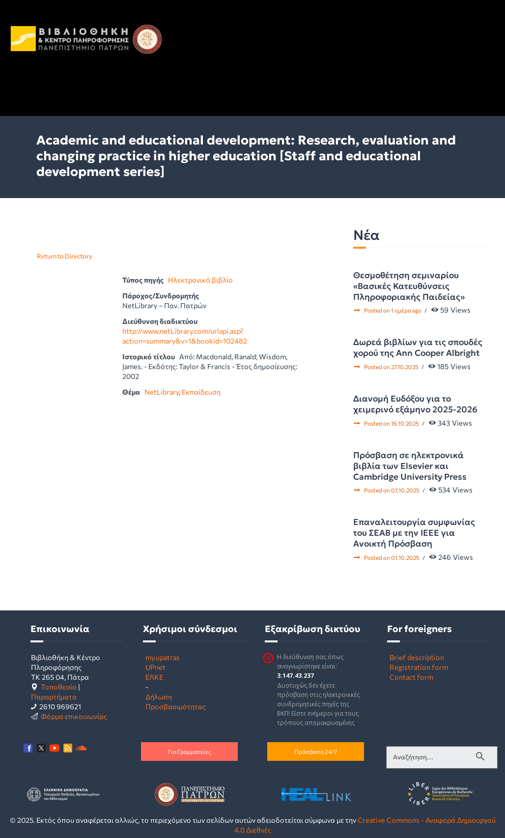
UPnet (155, 667)
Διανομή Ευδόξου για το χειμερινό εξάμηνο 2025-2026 (415, 404)
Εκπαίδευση (201, 391)
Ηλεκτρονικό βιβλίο (200, 279)
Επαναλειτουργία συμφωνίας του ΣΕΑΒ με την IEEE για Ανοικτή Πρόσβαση (414, 533)
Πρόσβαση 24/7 (315, 751)
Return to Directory (64, 256)
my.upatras (162, 657)
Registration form (419, 667)
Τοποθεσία (59, 686)
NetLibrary (161, 391)
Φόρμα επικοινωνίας (74, 716)
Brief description (417, 657)
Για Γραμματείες (189, 751)
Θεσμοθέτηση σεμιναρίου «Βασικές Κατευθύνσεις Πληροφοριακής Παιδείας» (409, 286)
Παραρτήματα (54, 696)
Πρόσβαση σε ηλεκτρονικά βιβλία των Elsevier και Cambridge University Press (410, 466)
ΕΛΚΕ (154, 676)
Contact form (411, 676)
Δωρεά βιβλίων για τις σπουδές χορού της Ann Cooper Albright (417, 347)
